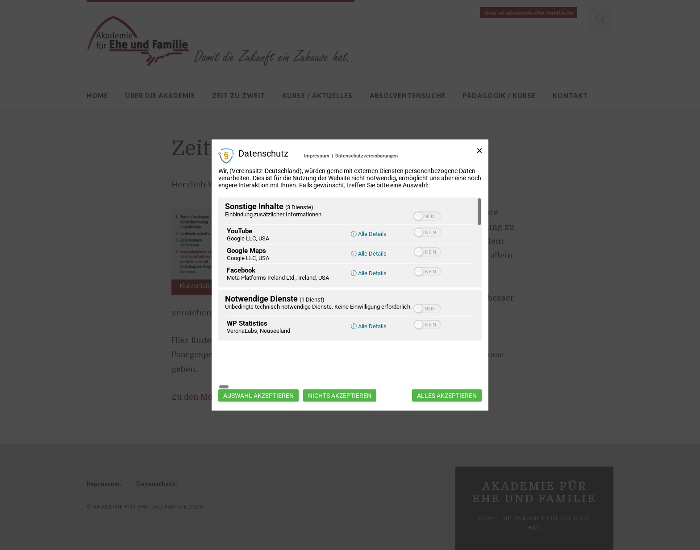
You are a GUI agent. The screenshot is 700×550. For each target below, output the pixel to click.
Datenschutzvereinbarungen (366, 179)
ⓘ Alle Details (369, 257)
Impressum (316, 179)
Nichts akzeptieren (339, 372)
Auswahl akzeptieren (258, 372)
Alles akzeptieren (447, 372)
